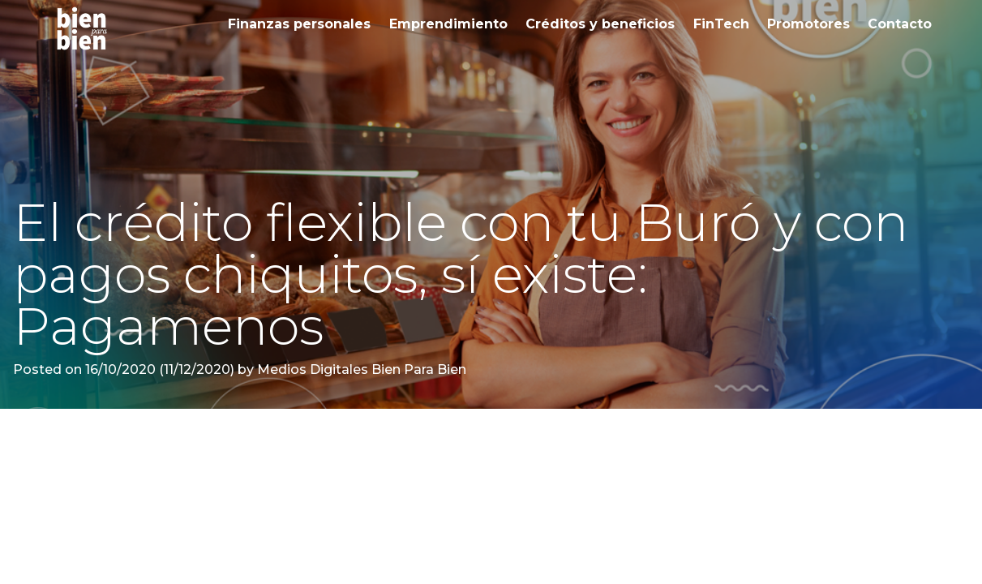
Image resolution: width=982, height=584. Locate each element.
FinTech (721, 24)
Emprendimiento (448, 24)
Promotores (808, 24)
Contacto (900, 24)
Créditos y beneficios (600, 24)
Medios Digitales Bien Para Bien (360, 369)
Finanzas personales (299, 24)
